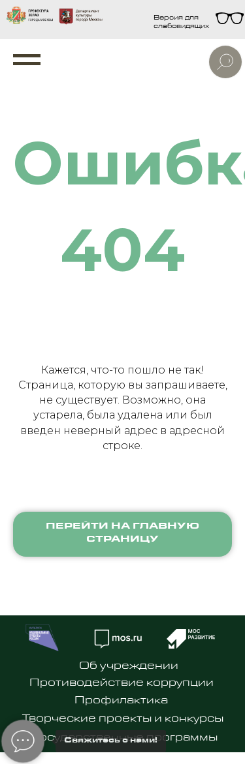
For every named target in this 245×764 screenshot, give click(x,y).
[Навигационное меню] (27, 60)
